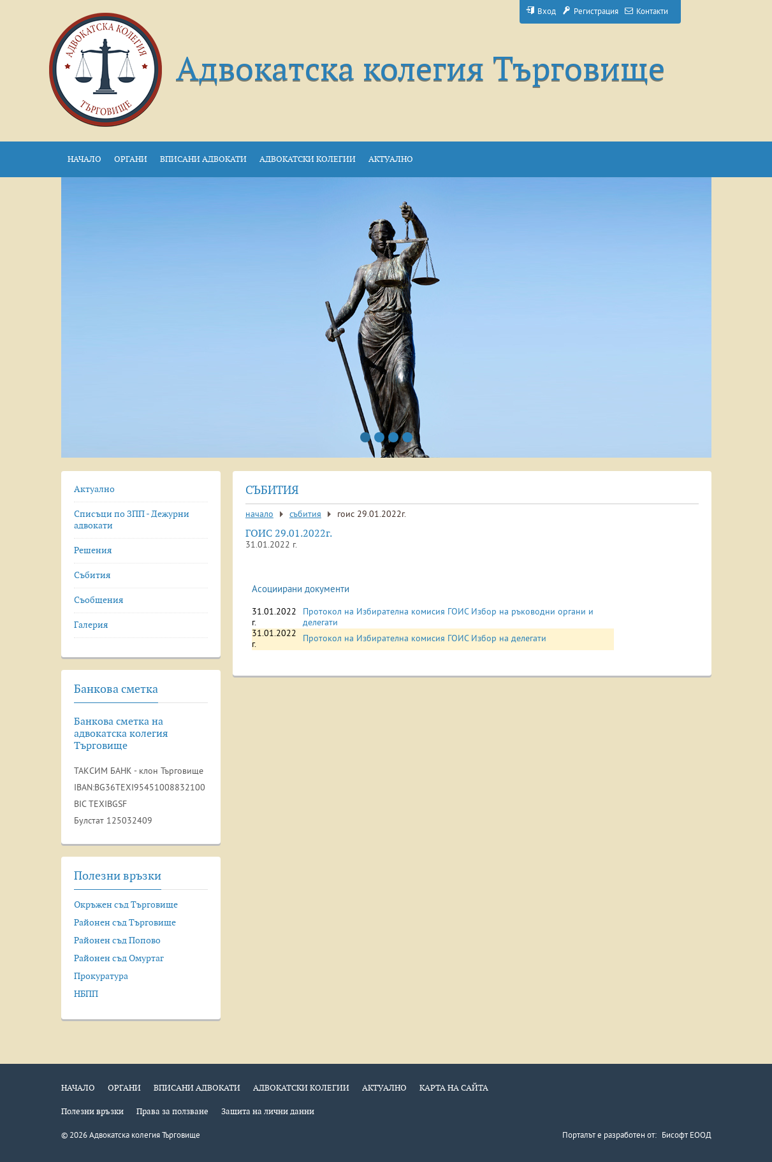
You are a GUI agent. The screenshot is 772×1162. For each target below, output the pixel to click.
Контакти (646, 12)
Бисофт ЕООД (686, 1136)
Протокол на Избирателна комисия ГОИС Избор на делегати (424, 639)
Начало (259, 514)
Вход (541, 12)
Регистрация (590, 12)
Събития (305, 514)
